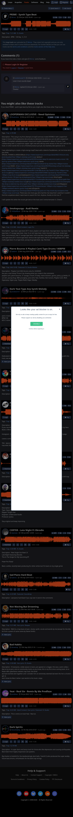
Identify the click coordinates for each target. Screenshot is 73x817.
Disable (36, 324)
